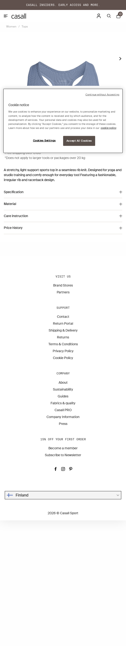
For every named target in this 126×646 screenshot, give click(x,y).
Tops (25, 26)
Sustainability (63, 515)
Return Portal (63, 449)
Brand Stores (63, 411)
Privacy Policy (63, 477)
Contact (63, 442)
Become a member (63, 574)
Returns (63, 463)
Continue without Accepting (102, 94)
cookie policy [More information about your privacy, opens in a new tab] (108, 128)
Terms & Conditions (63, 470)
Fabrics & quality (63, 529)
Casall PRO (63, 535)
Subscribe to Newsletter (63, 580)
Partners (63, 418)
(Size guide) (13, 250)
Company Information (63, 542)
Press (63, 549)
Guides (63, 522)
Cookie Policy (63, 484)
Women (11, 26)
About (63, 508)
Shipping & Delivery (63, 456)
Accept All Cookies (79, 140)
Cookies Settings (44, 140)
